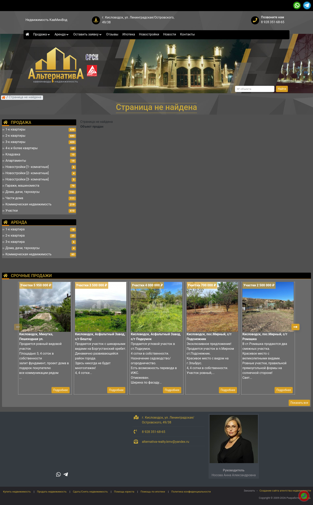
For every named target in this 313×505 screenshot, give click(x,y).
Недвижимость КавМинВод (46, 20)
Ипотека (129, 34)
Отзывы (112, 34)
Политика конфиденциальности (191, 491)
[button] (295, 327)
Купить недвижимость (17, 491)
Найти (282, 88)
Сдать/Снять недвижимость (90, 491)
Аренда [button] (62, 34)
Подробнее (60, 390)
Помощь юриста (124, 491)
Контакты (187, 34)
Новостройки (149, 34)
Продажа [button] (41, 34)
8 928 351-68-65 (272, 22)
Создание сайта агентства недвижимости (285, 490)
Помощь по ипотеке (153, 491)
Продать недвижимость (52, 491)
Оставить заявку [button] (87, 34)
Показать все (299, 402)
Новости (169, 34)
